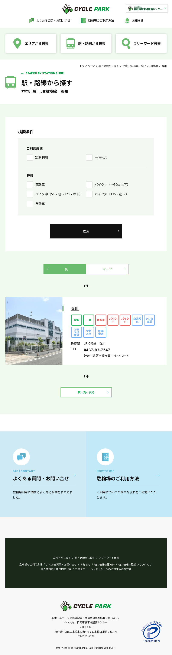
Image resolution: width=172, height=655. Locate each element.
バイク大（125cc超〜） (112, 194)
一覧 (65, 269)
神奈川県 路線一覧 (133, 65)
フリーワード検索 (109, 557)
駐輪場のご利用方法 (101, 20)
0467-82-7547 (97, 349)
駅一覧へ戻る (86, 392)
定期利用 (41, 157)
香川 (75, 308)
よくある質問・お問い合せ (53, 20)
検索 (86, 231)
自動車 (40, 203)
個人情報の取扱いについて (133, 564)
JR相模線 (152, 65)
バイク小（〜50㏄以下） (112, 184)
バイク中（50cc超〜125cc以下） (58, 194)
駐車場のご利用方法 (30, 564)
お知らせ (137, 20)
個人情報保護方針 (104, 564)
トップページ (87, 65)
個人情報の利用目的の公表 (56, 569)
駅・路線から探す (108, 65)
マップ (107, 269)
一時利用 (101, 157)
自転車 (40, 184)
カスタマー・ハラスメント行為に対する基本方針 (103, 569)
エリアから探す (62, 557)
